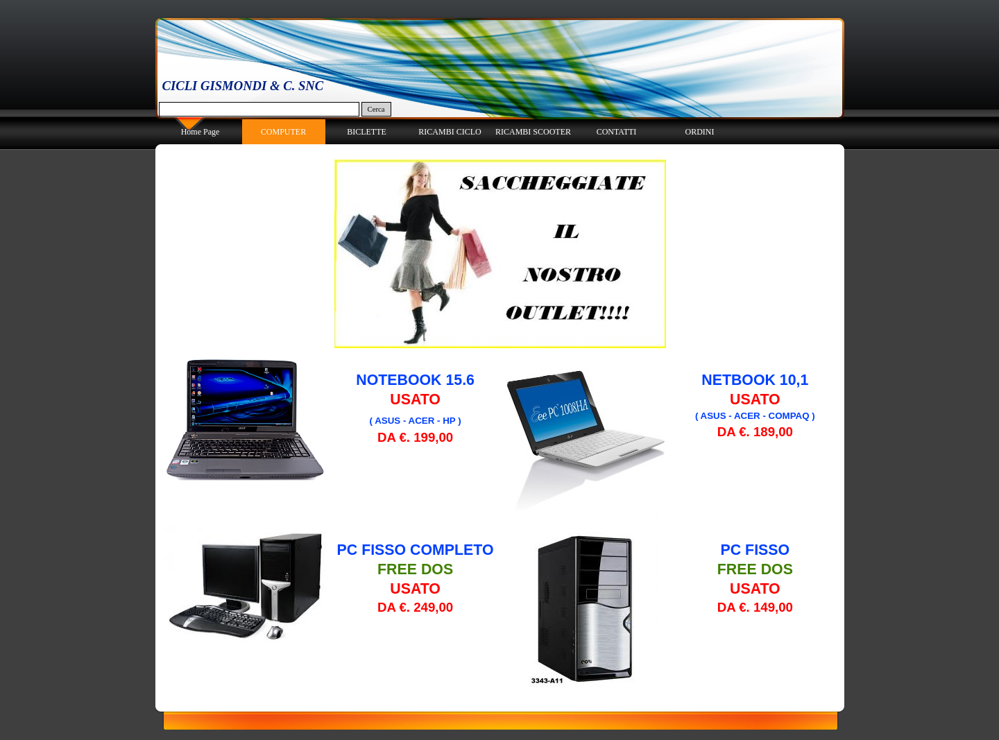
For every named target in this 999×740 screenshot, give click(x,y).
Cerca (376, 109)
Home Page (200, 132)
